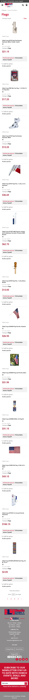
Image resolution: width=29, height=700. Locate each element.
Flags (9, 48)
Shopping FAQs (14, 654)
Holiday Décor (23, 10)
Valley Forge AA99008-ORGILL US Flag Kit (13, 419)
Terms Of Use (19, 649)
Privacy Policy (10, 649)
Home (4, 10)
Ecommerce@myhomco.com (14, 640)
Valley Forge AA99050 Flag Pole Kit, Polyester (14, 326)
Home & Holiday (12, 10)
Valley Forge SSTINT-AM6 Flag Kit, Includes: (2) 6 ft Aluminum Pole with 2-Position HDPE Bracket (13, 233)
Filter (25, 18)
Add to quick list (6, 66)
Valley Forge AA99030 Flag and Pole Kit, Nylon (14, 372)
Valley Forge (5, 36)
